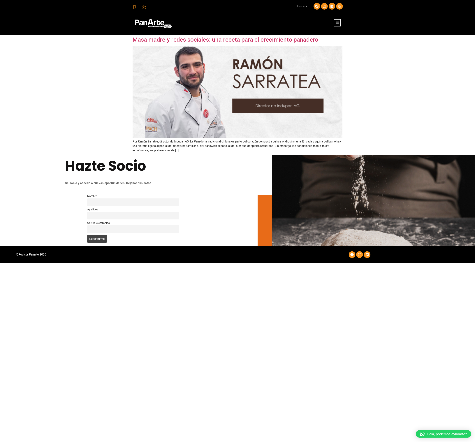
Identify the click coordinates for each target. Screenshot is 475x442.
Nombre (92, 196)
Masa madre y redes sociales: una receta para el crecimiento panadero (225, 39)
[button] (443, 434)
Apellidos (92, 209)
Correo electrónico (98, 223)
